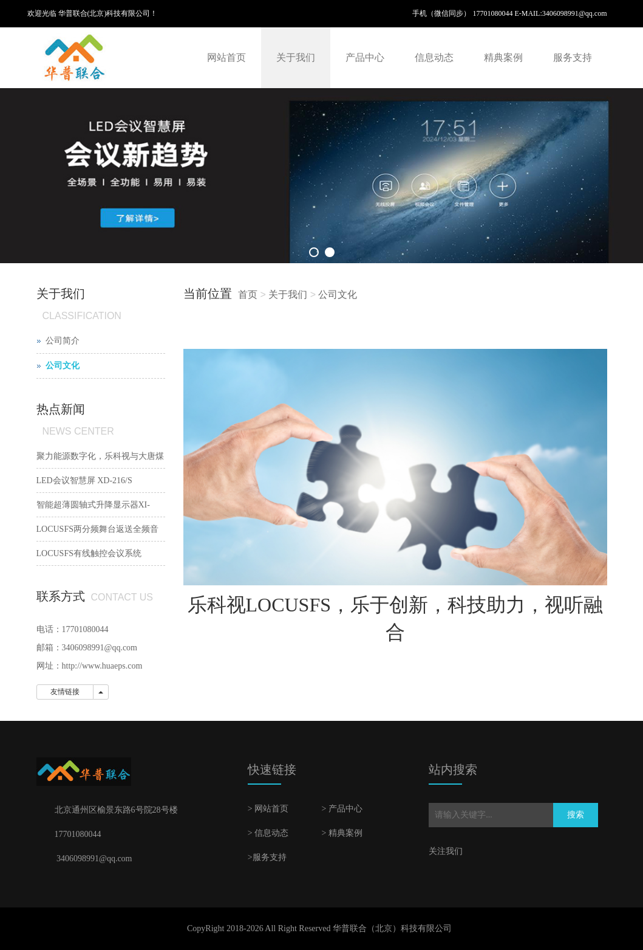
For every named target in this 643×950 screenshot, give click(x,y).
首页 (247, 294)
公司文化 (337, 294)
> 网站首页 (268, 808)
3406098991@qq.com (574, 13)
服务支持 (572, 57)
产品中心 (364, 57)
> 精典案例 (341, 833)
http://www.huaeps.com (102, 665)
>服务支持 (267, 857)
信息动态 (434, 57)
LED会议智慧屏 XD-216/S (84, 480)
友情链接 (65, 691)
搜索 (575, 814)
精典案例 (503, 57)
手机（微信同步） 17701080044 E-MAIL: (477, 13)
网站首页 (226, 57)
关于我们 (295, 57)
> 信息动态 (268, 833)
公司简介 (63, 340)
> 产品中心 (341, 808)
